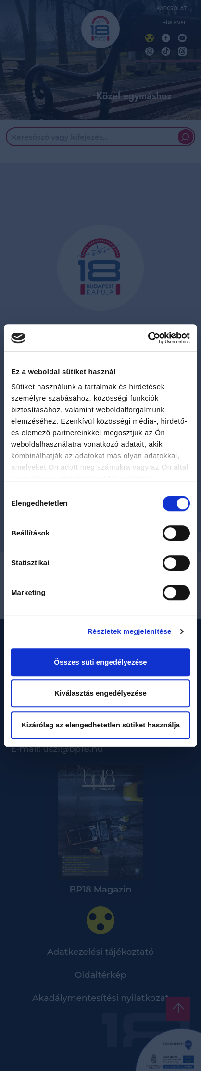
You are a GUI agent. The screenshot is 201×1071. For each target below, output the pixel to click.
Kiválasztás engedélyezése (100, 693)
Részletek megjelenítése (130, 631)
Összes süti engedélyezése (100, 662)
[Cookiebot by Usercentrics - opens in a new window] (148, 338)
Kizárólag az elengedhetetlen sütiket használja (100, 725)
